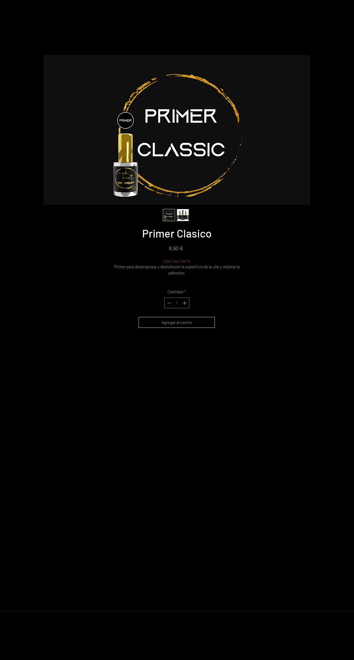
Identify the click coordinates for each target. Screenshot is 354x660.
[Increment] (185, 303)
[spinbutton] (176, 303)
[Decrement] (168, 303)
